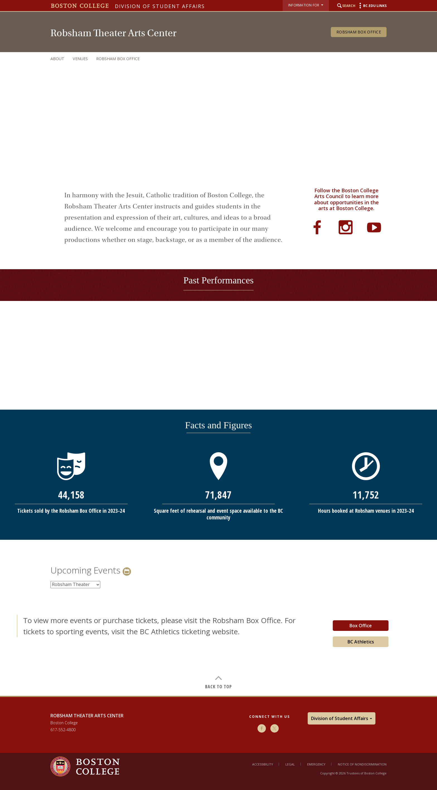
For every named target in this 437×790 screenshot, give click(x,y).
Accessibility (262, 764)
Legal (290, 764)
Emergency (316, 764)
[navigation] (213, 58)
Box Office (360, 626)
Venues (80, 58)
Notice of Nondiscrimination (362, 764)
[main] (218, 432)
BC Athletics (361, 642)
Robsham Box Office (358, 32)
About (57, 58)
